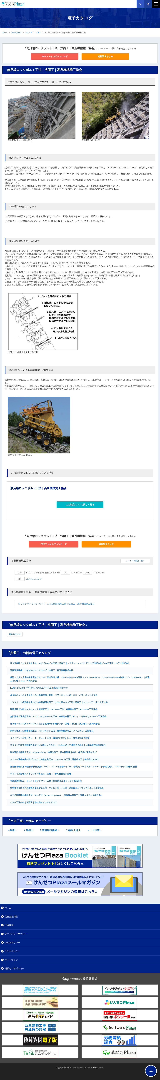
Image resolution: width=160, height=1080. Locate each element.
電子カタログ (16, 32)
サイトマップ (11, 960)
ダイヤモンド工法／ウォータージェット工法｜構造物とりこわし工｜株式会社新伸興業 (49, 738)
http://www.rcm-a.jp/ (34, 579)
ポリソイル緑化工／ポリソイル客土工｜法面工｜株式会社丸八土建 (40, 773)
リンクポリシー (12, 951)
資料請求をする (105, 56)
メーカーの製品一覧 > (135, 561)
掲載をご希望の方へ (14, 968)
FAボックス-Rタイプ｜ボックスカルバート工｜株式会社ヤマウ (39, 688)
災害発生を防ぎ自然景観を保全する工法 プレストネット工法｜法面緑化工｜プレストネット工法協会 (57, 788)
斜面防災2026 (15, 634)
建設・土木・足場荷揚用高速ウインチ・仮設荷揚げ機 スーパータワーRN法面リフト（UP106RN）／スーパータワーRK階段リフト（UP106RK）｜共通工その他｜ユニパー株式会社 (79, 679)
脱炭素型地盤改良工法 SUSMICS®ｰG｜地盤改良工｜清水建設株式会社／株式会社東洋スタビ (53, 752)
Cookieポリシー (12, 942)
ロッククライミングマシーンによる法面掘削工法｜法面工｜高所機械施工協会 (56, 604)
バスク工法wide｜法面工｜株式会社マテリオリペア (33, 802)
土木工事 (28, 32)
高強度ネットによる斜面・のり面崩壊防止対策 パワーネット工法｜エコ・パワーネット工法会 (54, 695)
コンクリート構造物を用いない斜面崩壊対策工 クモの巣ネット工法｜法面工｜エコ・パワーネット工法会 (59, 702)
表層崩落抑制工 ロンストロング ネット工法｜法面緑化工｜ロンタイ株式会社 (46, 781)
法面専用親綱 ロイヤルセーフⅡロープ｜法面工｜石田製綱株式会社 (41, 670)
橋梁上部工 (74, 830)
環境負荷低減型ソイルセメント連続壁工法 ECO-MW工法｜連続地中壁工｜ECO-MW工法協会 (53, 709)
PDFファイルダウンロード (55, 56)
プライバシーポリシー (16, 933)
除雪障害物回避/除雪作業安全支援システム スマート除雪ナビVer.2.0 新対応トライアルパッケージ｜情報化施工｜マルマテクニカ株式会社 (73, 766)
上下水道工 (95, 830)
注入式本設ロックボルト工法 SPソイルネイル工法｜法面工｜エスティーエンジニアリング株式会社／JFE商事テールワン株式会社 (70, 663)
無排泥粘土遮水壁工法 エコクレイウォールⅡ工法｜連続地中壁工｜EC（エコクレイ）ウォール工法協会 (58, 716)
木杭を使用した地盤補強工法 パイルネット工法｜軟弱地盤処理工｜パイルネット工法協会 (51, 731)
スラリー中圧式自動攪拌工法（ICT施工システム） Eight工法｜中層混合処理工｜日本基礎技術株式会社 (58, 745)
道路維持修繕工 (50, 830)
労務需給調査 (11, 916)
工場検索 (9, 925)
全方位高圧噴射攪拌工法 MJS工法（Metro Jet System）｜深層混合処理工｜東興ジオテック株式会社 (56, 795)
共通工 (38, 32)
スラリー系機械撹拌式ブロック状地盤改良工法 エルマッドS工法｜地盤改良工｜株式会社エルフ (54, 759)
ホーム (5, 32)
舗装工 (29, 830)
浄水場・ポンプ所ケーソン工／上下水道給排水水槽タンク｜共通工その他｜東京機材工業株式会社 (55, 723)
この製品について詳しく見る (80, 504)
